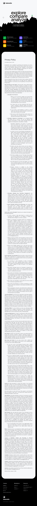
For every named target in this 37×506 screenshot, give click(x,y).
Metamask (25, 490)
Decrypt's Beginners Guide (27, 487)
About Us (4, 490)
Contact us (4, 485)
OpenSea (15, 485)
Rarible (15, 487)
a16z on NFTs (25, 485)
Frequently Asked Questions (7, 492)
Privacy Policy (5, 487)
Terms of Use (20, 69)
